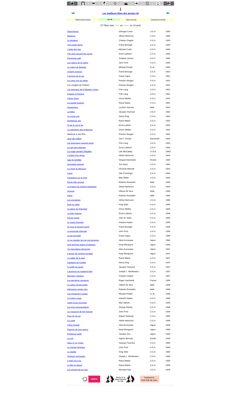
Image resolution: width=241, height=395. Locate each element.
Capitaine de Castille (76, 262)
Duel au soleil (73, 204)
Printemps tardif (74, 334)
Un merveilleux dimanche (78, 249)
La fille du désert (74, 365)
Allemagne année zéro (77, 289)
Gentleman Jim (74, 121)
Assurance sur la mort (77, 178)
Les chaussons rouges (77, 294)
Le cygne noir (73, 116)
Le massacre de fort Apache (80, 311)
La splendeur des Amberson (80, 130)
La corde (71, 320)
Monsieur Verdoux (75, 276)
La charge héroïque (76, 347)
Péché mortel (73, 218)
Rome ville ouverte (75, 182)
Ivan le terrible (74, 160)
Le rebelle (71, 352)
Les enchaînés (74, 200)
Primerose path (74, 58)
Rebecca (71, 36)
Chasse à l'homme (75, 94)
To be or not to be (75, 125)
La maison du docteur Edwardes (82, 186)
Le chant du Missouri (76, 169)
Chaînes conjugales (76, 356)
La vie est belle (74, 236)
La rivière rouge (74, 298)
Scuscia (70, 191)
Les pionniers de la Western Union (83, 89)
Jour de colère (74, 138)
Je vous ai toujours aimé (78, 227)
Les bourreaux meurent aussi (80, 143)
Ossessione (72, 107)
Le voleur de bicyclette (77, 285)
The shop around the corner (80, 54)
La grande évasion (75, 103)
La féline (71, 112)
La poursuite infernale (77, 231)
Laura (69, 173)
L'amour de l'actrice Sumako (80, 253)
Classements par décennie (158, 19)
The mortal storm (75, 45)
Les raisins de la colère (77, 63)
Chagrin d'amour (74, 72)
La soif (70, 338)
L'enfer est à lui (74, 361)
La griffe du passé (75, 267)
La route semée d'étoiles (79, 151)
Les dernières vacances (78, 280)
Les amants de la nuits (77, 370)
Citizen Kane (73, 98)
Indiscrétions (73, 31)
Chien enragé (73, 325)
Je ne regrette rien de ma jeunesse (83, 240)
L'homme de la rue (75, 76)
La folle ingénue (74, 213)
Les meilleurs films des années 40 (120, 13)
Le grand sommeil (75, 222)
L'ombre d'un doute (76, 155)
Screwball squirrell (75, 164)
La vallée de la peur (76, 258)
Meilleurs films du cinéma (82, 19)
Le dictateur (72, 40)
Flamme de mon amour (77, 329)
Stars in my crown (75, 343)
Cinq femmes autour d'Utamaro (81, 245)
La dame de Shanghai (77, 209)
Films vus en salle (131, 19)
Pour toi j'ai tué (74, 316)
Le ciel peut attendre (76, 147)
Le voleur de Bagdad (76, 67)
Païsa (69, 195)
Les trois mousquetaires (78, 307)
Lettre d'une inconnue (77, 303)
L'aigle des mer (74, 49)
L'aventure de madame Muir (80, 271)
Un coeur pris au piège (77, 80)
